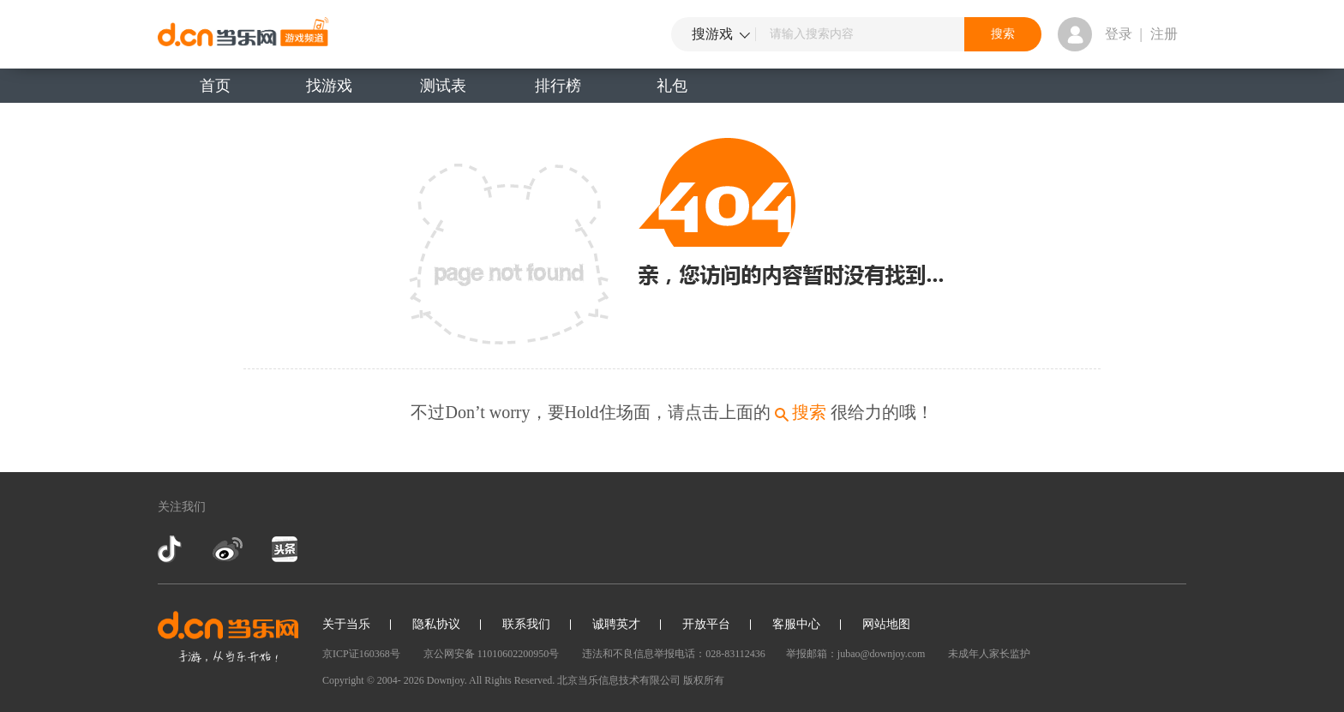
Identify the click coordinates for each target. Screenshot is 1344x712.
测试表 (443, 85)
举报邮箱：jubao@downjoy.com (856, 654)
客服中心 (796, 624)
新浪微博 (228, 549)
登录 (1118, 34)
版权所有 (703, 680)
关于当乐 (346, 624)
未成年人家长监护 (989, 654)
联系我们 (526, 624)
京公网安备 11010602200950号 (491, 654)
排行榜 (558, 85)
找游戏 (329, 85)
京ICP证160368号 (361, 654)
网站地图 (886, 624)
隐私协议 (436, 624)
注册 (1164, 34)
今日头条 (283, 549)
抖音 (171, 549)
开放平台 (706, 624)
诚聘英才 (616, 624)
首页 (215, 85)
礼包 (672, 85)
